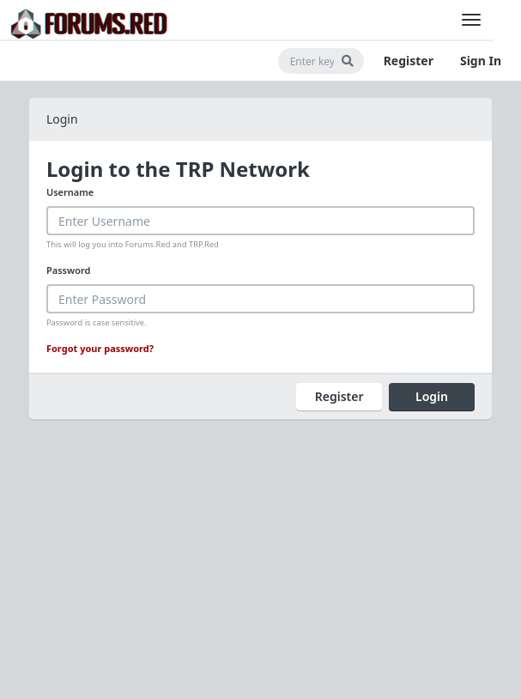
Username (70, 191)
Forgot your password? (100, 348)
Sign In (480, 60)
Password (68, 270)
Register (408, 60)
